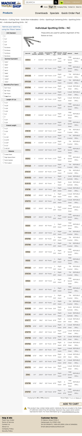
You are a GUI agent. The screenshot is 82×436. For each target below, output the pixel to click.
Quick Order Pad (70, 13)
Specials (54, 13)
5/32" (34, 320)
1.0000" (41, 60)
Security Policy (7, 431)
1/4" (34, 308)
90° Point (48, 68)
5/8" (54, 308)
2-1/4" (55, 60)
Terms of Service (8, 422)
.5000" (41, 177)
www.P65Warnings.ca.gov (70, 411)
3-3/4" (65, 189)
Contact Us (71, 7)
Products (8, 13)
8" (64, 150)
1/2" (34, 177)
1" (34, 60)
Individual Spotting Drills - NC (16, 22)
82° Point (48, 93)
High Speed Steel (70, 60)
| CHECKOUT (75, 2)
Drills (42, 19)
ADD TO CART (71, 404)
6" (64, 87)
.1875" (41, 326)
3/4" (54, 332)
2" (64, 177)
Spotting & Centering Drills (56, 19)
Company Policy (62, 7)
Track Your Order (8, 420)
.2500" (41, 308)
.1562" (41, 320)
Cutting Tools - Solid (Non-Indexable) (23, 19)
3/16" (34, 326)
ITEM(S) (67, 2)
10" (65, 60)
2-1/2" (65, 332)
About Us (78, 7)
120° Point (48, 60)
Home (46, 7)
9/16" (54, 320)
